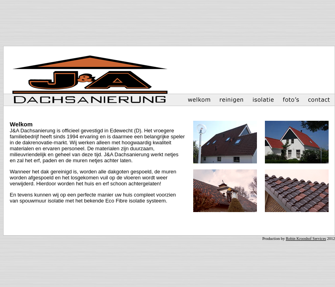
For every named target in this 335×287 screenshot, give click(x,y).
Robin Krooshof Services (306, 238)
